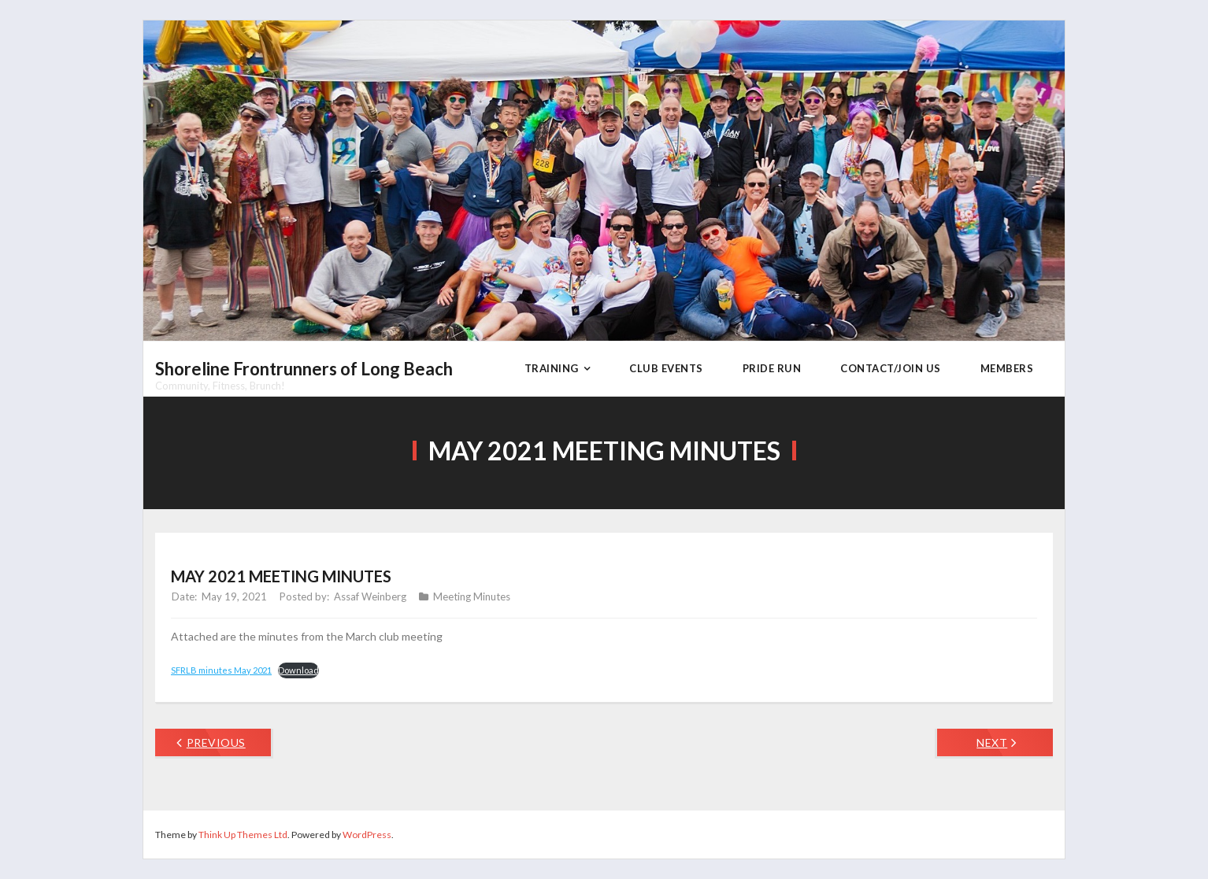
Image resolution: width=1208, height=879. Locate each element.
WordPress (367, 834)
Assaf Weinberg (370, 596)
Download (298, 670)
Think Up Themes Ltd (242, 834)
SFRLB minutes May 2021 (221, 670)
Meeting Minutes (471, 596)
